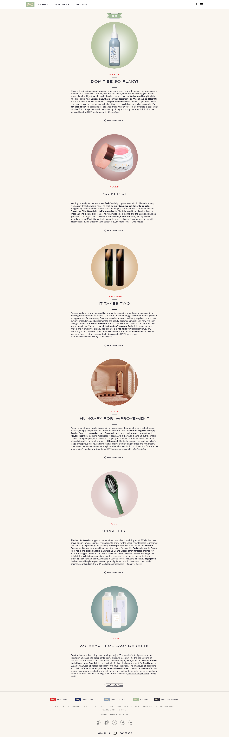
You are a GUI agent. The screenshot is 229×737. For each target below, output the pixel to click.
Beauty (43, 4)
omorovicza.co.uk (121, 448)
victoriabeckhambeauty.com (84, 336)
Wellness (62, 4)
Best (114, 16)
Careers (108, 710)
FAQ (87, 707)
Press (147, 707)
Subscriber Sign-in (114, 714)
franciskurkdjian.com (138, 673)
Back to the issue (115, 121)
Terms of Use (103, 707)
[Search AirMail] (195, 4)
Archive (82, 4)
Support (74, 707)
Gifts (122, 710)
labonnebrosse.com (114, 563)
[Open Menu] (201, 4)
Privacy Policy (128, 707)
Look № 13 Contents (114, 733)
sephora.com (99, 111)
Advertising (165, 707)
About (59, 707)
